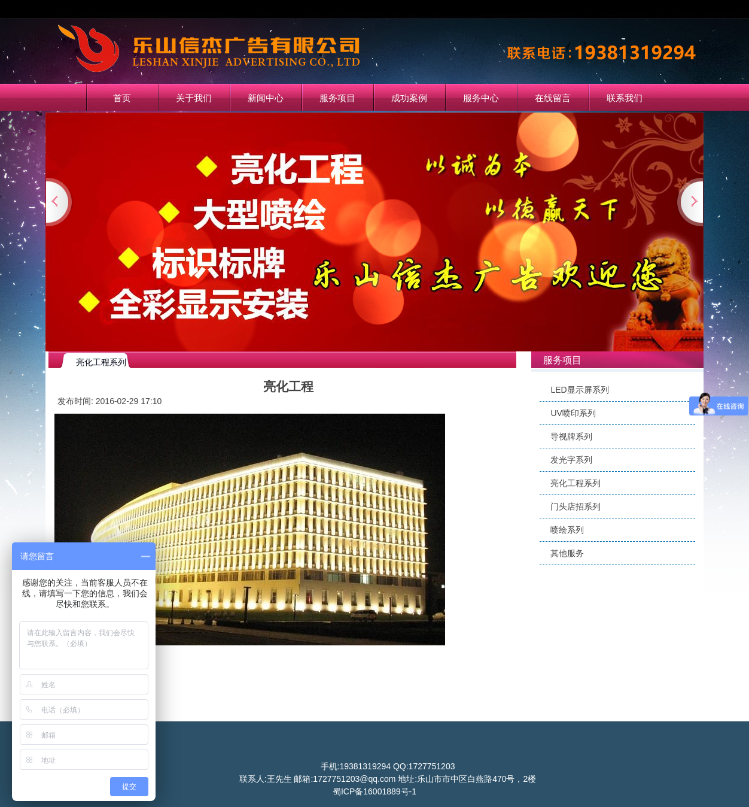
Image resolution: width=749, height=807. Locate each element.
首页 (122, 98)
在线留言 (553, 98)
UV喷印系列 (572, 413)
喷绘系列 (567, 530)
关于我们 (194, 98)
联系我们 (625, 98)
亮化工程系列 (575, 483)
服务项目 (337, 98)
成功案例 (409, 98)
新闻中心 (266, 98)
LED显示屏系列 (579, 390)
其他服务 (567, 553)
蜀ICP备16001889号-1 (374, 791)
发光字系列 (571, 460)
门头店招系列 (575, 506)
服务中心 (481, 98)
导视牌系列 (571, 436)
